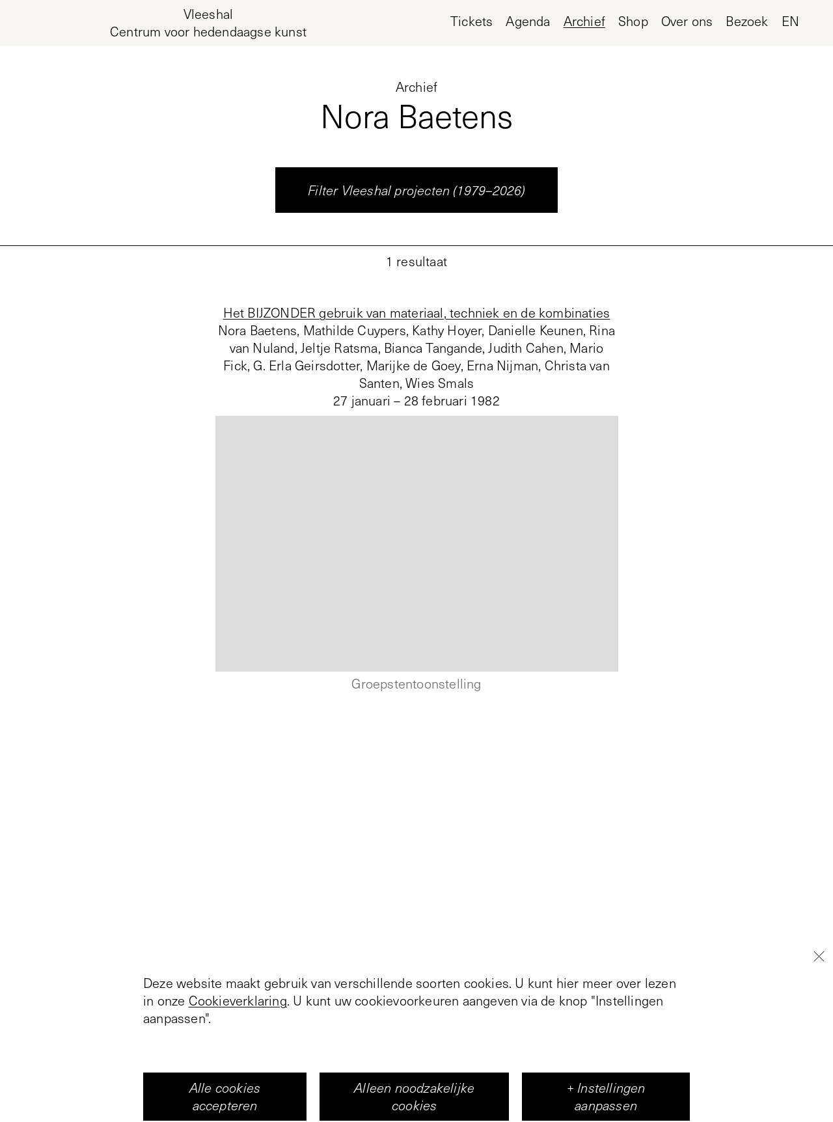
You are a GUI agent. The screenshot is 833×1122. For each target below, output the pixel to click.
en (790, 21)
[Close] (818, 1059)
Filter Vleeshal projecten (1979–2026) (416, 190)
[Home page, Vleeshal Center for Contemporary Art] (208, 22)
